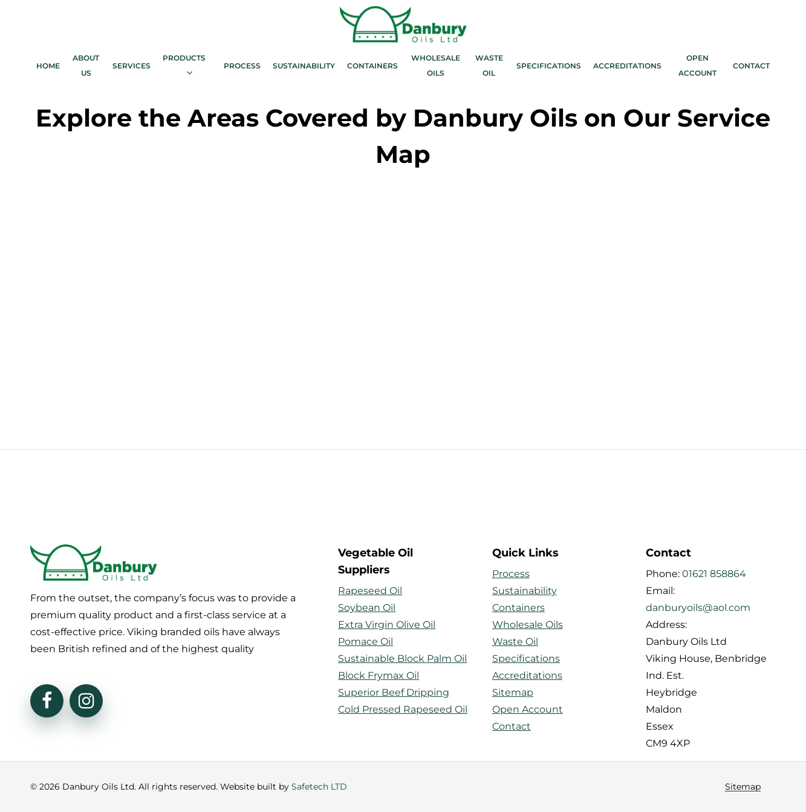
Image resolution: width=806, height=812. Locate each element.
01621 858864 (714, 573)
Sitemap (743, 786)
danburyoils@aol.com (698, 607)
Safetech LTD (319, 786)
